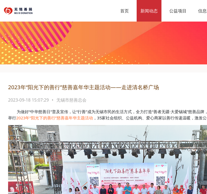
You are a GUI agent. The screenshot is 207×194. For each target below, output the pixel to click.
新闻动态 (149, 11)
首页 (124, 11)
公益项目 (178, 11)
